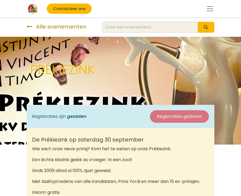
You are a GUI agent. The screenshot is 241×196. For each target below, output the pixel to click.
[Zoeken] (206, 27)
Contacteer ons (69, 8)
